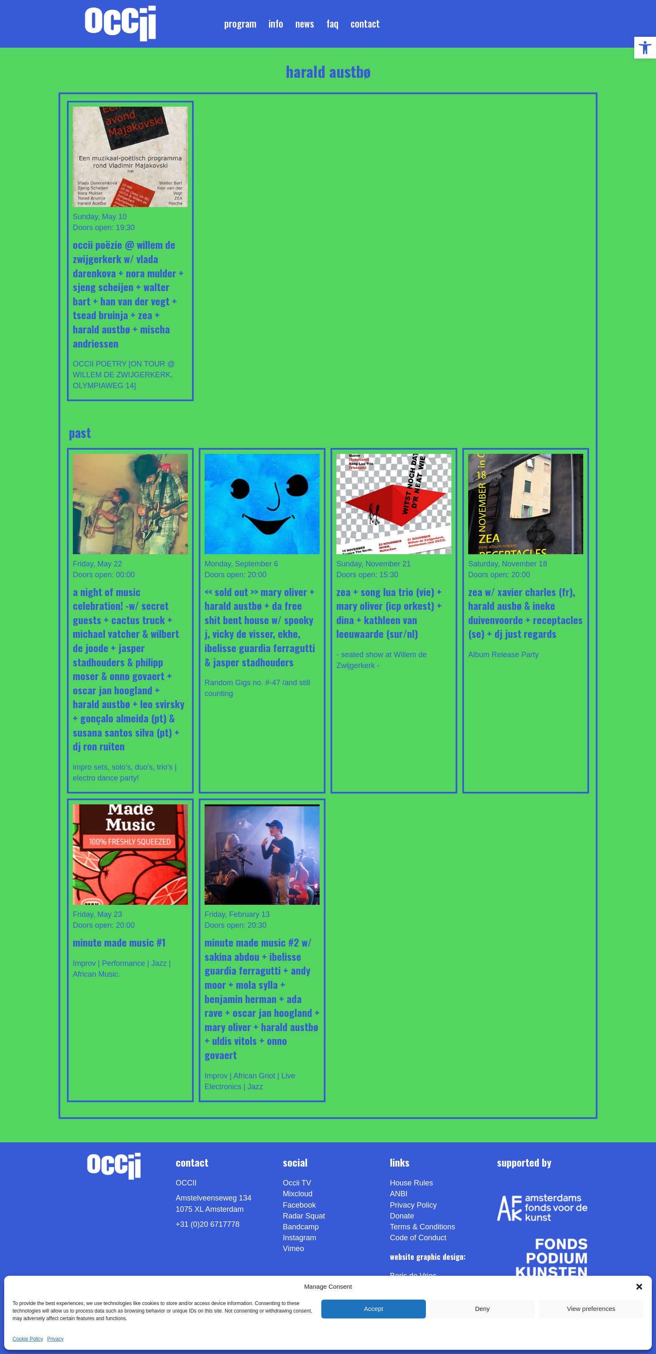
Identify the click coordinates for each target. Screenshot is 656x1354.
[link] (645, 48)
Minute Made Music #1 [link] (119, 942)
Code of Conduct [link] (418, 1238)
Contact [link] (365, 23)
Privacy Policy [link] (413, 1205)
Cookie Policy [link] (28, 1339)
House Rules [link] (411, 1183)
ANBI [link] (398, 1194)
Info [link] (276, 23)
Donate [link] (402, 1216)
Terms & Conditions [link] (422, 1227)
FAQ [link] (332, 23)
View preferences (591, 1308)
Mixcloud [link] (298, 1194)
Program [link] (240, 23)
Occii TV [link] (297, 1183)
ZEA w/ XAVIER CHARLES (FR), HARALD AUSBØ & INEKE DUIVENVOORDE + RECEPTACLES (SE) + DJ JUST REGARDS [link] (525, 612)
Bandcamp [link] (301, 1227)
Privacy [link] (55, 1339)
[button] (639, 1286)
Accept (373, 1308)
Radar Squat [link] (304, 1216)
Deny (482, 1308)
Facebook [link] (299, 1205)
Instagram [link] (299, 1238)
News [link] (304, 23)
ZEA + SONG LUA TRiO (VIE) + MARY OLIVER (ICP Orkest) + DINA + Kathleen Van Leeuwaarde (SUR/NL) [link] (389, 612)
